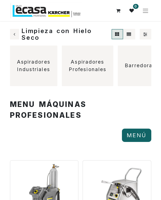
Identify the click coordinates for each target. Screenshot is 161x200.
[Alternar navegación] (145, 10)
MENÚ (137, 135)
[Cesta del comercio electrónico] (118, 10)
